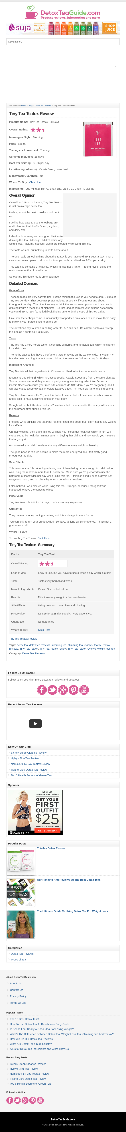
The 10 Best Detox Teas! (24, 1019)
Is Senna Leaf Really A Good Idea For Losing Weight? (42, 1029)
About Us (15, 983)
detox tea (22, 645)
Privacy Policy (18, 996)
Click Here (35, 182)
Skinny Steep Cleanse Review (28, 752)
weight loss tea (106, 648)
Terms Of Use (18, 1002)
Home (23, 106)
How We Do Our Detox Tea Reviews (31, 1039)
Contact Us (16, 990)
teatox (97, 645)
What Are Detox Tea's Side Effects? (31, 1043)
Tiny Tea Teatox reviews (82, 648)
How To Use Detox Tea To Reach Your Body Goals (40, 1024)
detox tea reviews (39, 645)
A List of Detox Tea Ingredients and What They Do (39, 1048)
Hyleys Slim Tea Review (25, 758)
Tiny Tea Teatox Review (31, 113)
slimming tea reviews (80, 645)
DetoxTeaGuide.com (63, 1119)
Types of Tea (18, 959)
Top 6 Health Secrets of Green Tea (31, 775)
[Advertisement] (63, 72)
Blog (30, 106)
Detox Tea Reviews (43, 106)
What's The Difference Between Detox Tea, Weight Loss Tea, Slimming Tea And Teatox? (62, 1034)
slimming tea (58, 645)
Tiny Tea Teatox (29, 648)
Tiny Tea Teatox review (53, 648)
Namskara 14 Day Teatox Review (30, 764)
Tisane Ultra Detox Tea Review (29, 769)
